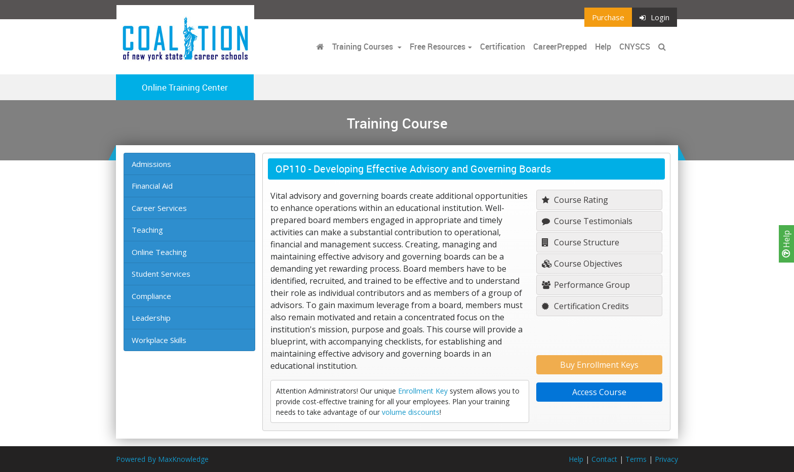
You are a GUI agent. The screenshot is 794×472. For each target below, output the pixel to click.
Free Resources (437, 46)
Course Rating (575, 199)
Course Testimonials (587, 221)
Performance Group (586, 284)
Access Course (599, 392)
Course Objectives (582, 263)
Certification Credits (585, 306)
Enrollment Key (423, 391)
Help (786, 244)
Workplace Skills (159, 340)
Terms (636, 459)
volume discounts (411, 412)
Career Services (159, 208)
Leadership (151, 318)
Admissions (151, 164)
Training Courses (363, 46)
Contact (604, 459)
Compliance (151, 296)
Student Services (161, 274)
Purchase (608, 17)
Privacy (666, 459)
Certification (502, 46)
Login (654, 17)
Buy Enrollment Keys (599, 364)
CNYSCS (634, 46)
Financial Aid (152, 186)
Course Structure (580, 242)
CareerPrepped (560, 46)
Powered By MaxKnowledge (162, 459)
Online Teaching (159, 252)
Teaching (147, 230)
